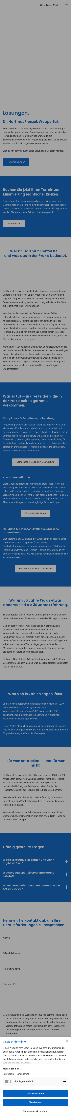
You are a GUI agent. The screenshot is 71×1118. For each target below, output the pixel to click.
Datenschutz (23, 1074)
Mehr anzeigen (11, 1068)
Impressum (8, 1074)
